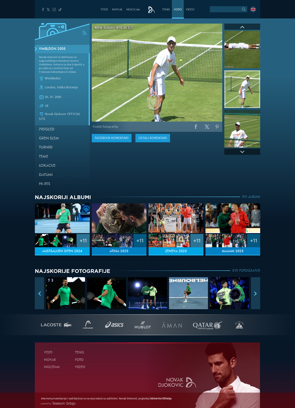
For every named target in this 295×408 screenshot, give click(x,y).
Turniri (45, 147)
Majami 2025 (233, 251)
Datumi (46, 175)
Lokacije (47, 166)
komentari (111, 138)
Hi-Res (44, 184)
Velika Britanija (67, 87)
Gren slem (49, 138)
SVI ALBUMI (251, 197)
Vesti (104, 9)
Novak (117, 9)
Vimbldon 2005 (52, 49)
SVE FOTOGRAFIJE (246, 270)
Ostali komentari (152, 138)
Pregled (46, 129)
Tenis (166, 9)
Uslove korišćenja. (161, 398)
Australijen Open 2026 (62, 251)
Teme (43, 157)
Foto (178, 9)
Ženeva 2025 (176, 251)
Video (190, 9)
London (50, 87)
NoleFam (133, 9)
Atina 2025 (119, 251)
